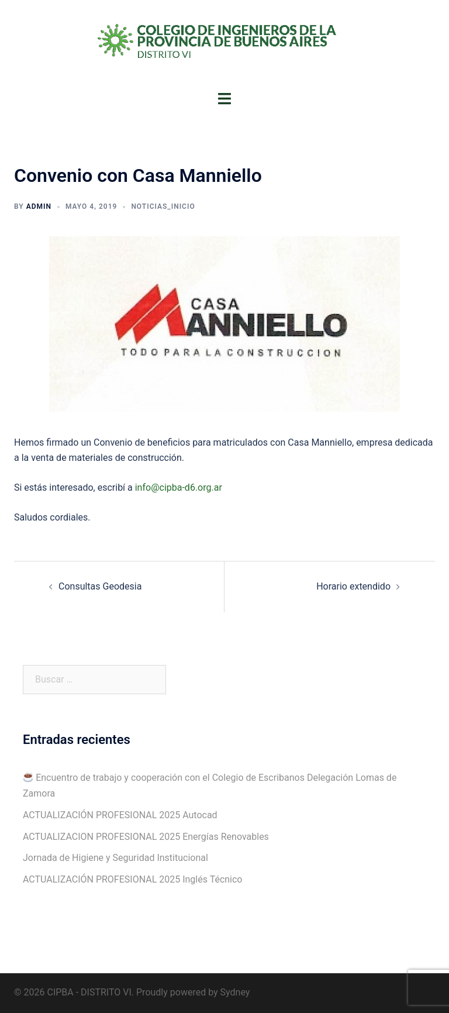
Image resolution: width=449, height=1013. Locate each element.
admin (38, 206)
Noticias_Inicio (163, 206)
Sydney (235, 992)
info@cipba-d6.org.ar (178, 487)
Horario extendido (353, 586)
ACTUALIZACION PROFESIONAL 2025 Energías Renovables (146, 836)
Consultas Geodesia (99, 586)
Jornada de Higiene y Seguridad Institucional (115, 857)
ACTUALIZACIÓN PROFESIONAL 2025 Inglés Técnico (132, 879)
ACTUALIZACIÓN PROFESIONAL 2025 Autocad (120, 815)
